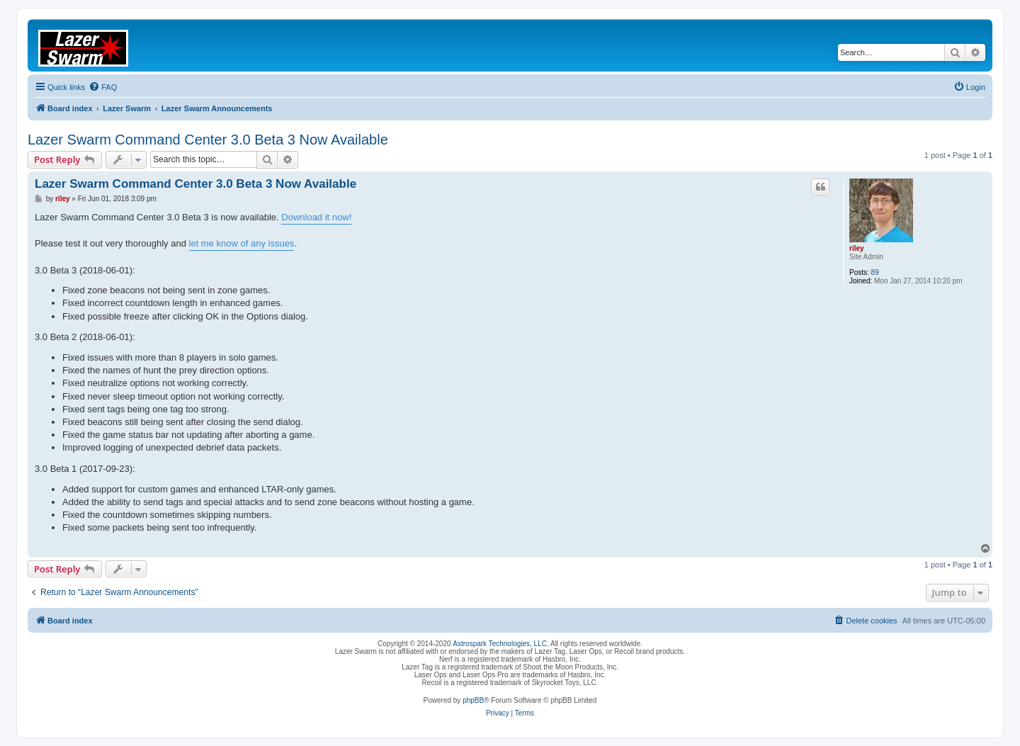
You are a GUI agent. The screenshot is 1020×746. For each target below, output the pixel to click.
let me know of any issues (242, 243)
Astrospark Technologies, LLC (500, 644)
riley (856, 248)
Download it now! (316, 217)
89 (875, 272)
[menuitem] (103, 87)
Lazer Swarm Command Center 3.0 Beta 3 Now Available (208, 139)
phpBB (473, 700)
